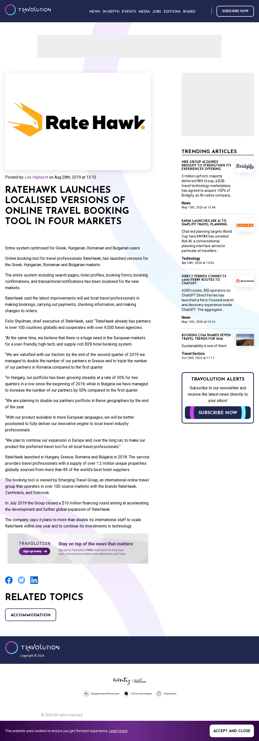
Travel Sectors (193, 353)
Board (189, 12)
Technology (191, 258)
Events (129, 12)
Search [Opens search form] (206, 11)
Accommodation (31, 615)
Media (144, 12)
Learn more (118, 731)
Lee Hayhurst (36, 177)
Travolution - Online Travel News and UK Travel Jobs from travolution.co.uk (32, 647)
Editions (172, 12)
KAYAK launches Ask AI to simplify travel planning (204, 223)
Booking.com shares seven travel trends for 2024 (206, 337)
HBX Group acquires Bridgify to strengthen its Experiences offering (206, 166)
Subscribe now (235, 11)
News (186, 203)
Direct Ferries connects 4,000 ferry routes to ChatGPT (204, 280)
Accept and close (231, 731)
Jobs (157, 12)
